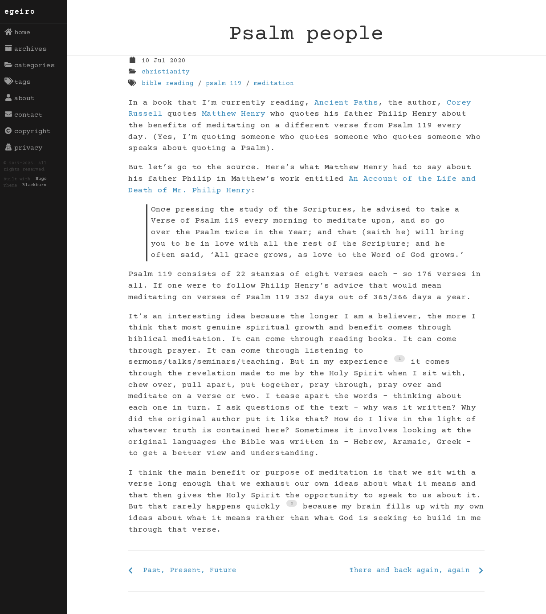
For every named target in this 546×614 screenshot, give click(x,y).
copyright (27, 131)
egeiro (20, 12)
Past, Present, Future (189, 570)
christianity (166, 72)
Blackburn (34, 185)
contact (23, 115)
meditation (274, 83)
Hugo (41, 179)
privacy (23, 148)
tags (17, 82)
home (17, 32)
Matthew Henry (233, 114)
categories (29, 65)
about (19, 98)
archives (25, 49)
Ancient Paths (346, 102)
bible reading (168, 83)
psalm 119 (224, 83)
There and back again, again (410, 570)
